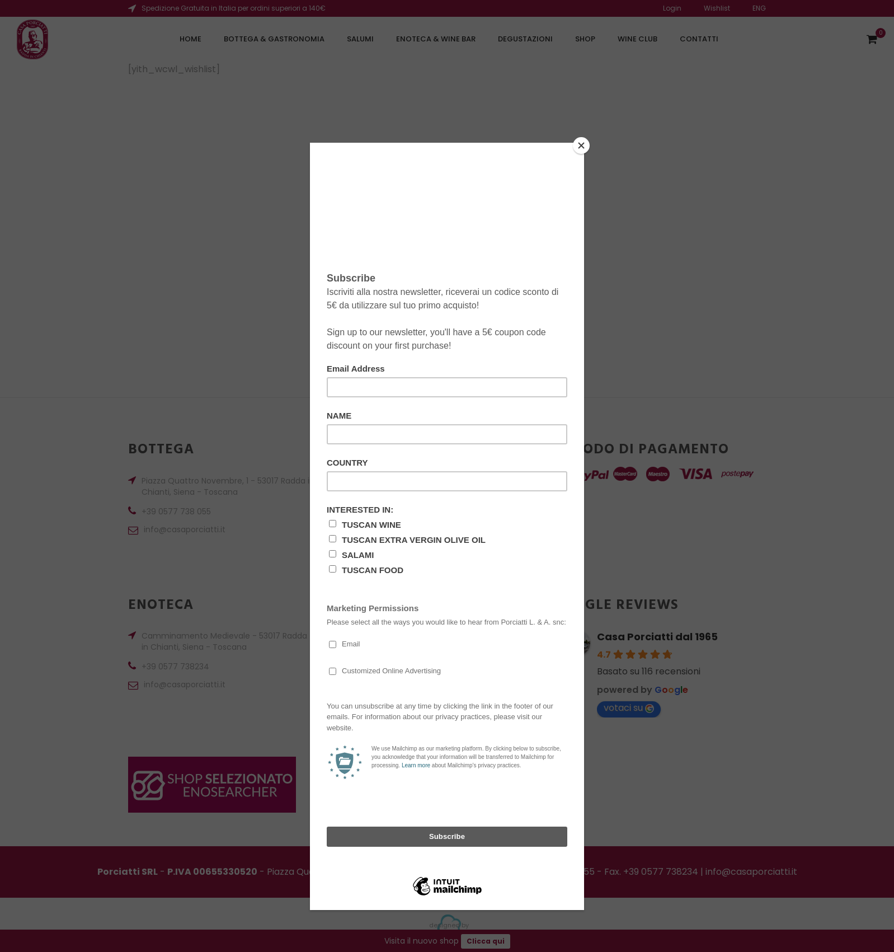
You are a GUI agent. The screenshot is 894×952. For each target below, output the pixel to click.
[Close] (581, 145)
